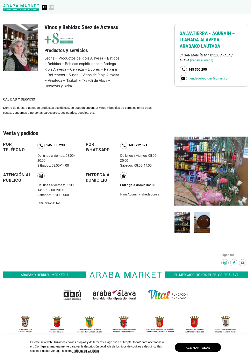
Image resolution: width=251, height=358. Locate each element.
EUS (51, 7)
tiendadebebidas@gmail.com (209, 78)
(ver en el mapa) (201, 60)
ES (44, 7)
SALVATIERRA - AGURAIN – (207, 33)
